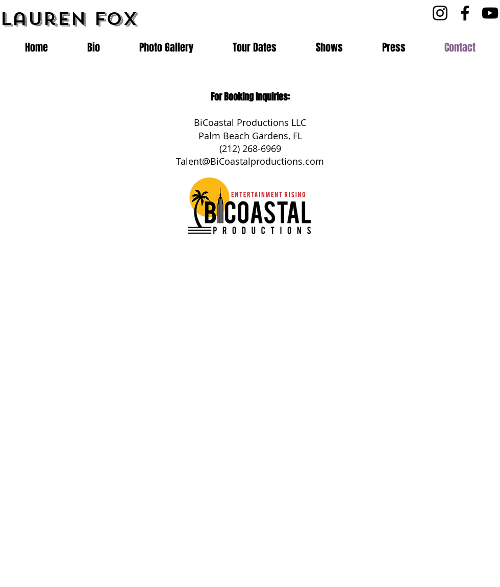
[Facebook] (465, 13)
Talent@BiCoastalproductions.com (250, 161)
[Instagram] (440, 13)
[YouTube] (490, 13)
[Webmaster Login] (347, 570)
